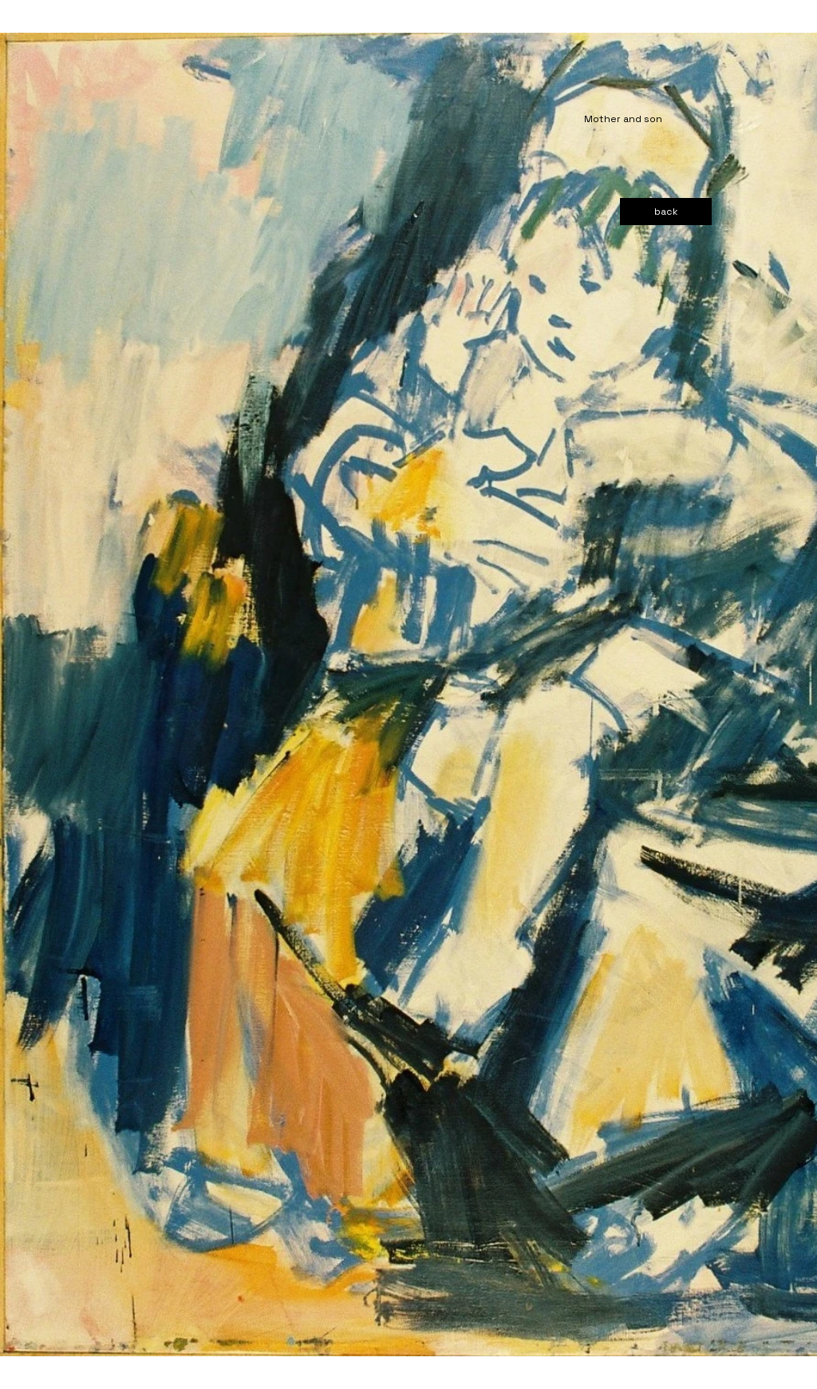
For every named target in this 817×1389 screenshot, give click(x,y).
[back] (666, 211)
